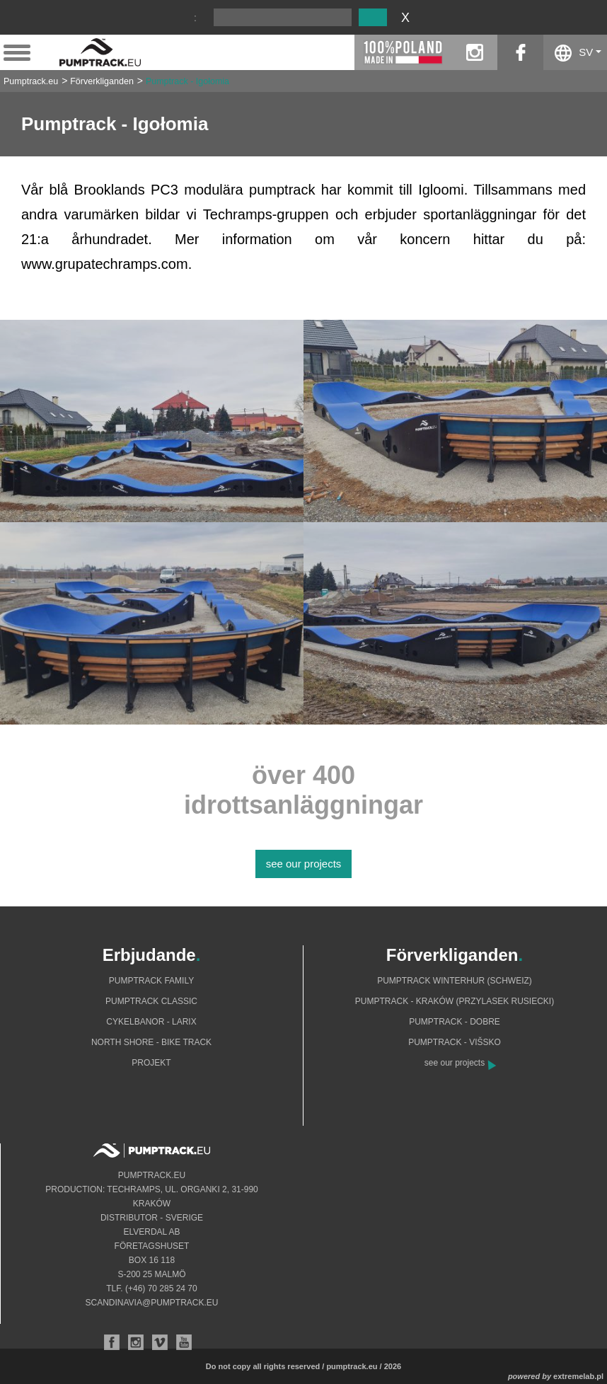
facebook (520, 52)
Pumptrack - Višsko (454, 1042)
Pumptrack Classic (151, 1001)
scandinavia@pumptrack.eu (152, 1303)
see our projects (304, 864)
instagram (474, 52)
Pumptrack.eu (31, 81)
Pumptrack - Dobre (454, 1022)
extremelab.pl (578, 1376)
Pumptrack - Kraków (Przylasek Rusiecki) (454, 1001)
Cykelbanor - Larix (151, 1022)
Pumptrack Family (151, 981)
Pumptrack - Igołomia (187, 81)
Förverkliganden (102, 81)
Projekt (151, 1063)
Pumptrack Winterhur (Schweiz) (454, 981)
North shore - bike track (151, 1042)
